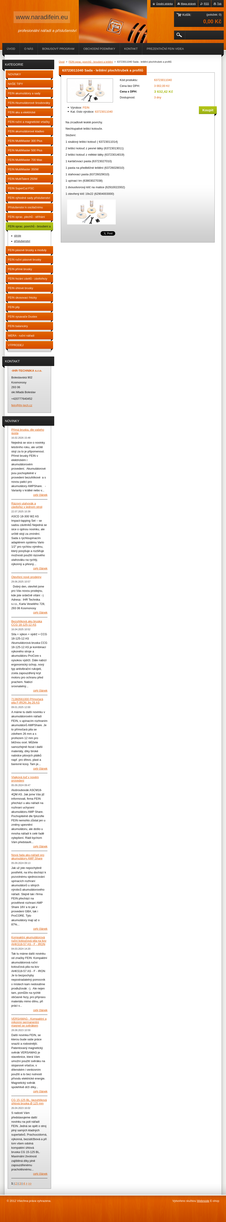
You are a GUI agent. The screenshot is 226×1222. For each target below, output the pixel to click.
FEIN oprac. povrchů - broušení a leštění (91, 61)
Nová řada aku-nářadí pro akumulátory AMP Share (27, 856)
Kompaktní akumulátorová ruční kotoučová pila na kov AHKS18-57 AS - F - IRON (28, 941)
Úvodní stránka (164, 3)
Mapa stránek (188, 3)
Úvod (61, 61)
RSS (206, 3)
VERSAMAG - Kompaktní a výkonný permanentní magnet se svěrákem (29, 1022)
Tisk (219, 3)
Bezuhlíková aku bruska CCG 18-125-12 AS (26, 623)
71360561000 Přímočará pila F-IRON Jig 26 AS (27, 700)
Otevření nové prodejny (26, 577)
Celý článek (40, 495)
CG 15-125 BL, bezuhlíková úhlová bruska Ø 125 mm (29, 1101)
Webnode (203, 1201)
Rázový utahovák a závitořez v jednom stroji (26, 505)
